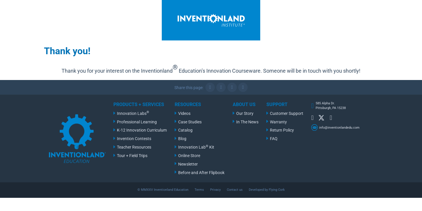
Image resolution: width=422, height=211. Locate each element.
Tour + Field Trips (132, 155)
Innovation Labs (133, 113)
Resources (188, 104)
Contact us (235, 190)
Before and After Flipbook (201, 172)
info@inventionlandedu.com (339, 128)
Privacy (215, 190)
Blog (182, 138)
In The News (247, 122)
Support (276, 104)
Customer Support (286, 113)
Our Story (244, 113)
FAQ (274, 138)
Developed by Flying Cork (267, 190)
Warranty (278, 122)
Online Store (189, 155)
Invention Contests (134, 138)
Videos (184, 113)
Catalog (185, 130)
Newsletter (188, 164)
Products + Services (138, 104)
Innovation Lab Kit (196, 147)
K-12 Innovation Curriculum (142, 130)
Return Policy (282, 130)
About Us (244, 104)
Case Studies (190, 122)
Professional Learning (137, 122)
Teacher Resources (134, 147)
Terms (199, 190)
